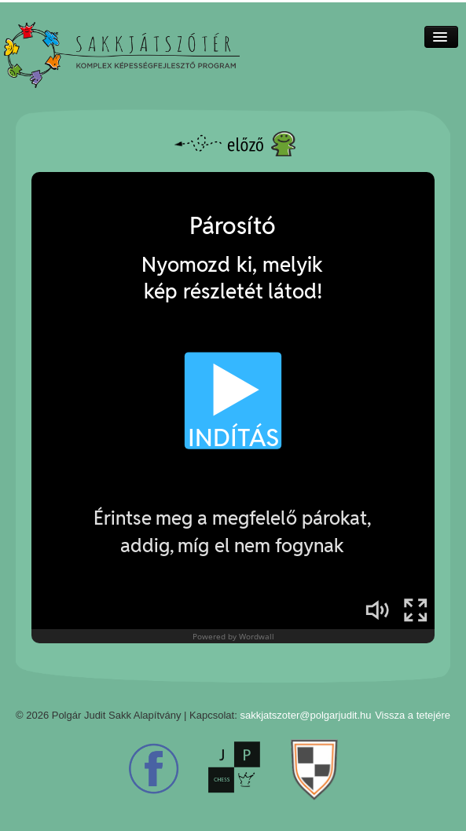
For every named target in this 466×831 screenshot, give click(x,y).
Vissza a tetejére (412, 715)
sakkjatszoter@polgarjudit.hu (305, 715)
